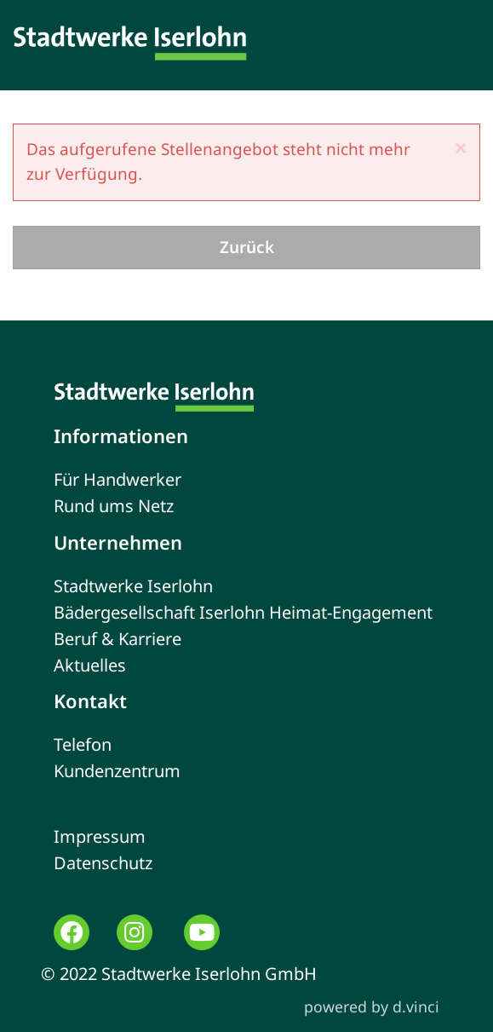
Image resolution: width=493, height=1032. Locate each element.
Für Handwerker (117, 479)
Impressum (100, 836)
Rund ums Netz (114, 505)
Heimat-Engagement (351, 612)
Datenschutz (103, 862)
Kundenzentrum (117, 770)
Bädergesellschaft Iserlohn (159, 612)
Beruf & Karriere (117, 638)
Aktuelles (90, 665)
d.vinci (416, 1006)
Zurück (247, 247)
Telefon (83, 744)
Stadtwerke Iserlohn (133, 585)
